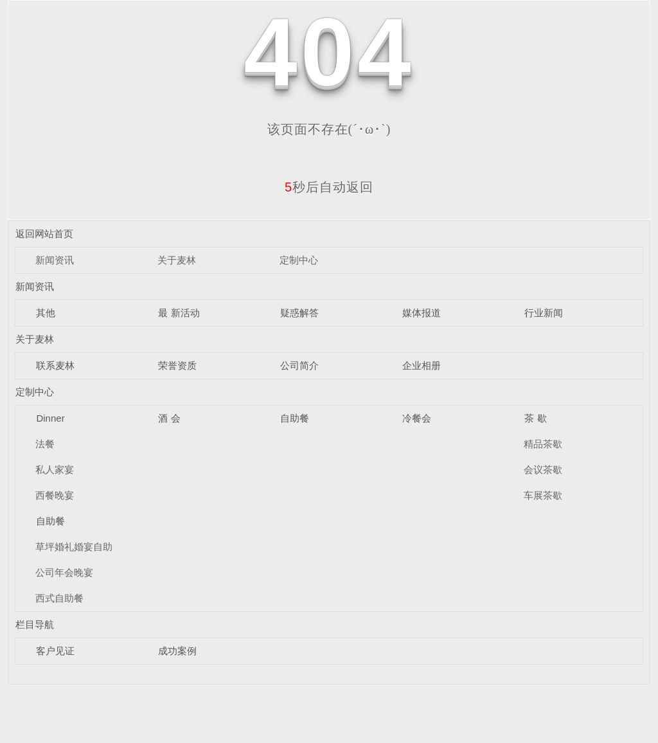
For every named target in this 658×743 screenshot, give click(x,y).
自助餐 (294, 418)
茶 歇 (535, 418)
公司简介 (299, 365)
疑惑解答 (299, 312)
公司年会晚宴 (64, 572)
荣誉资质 (177, 365)
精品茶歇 (543, 443)
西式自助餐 (59, 598)
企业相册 (421, 365)
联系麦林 (55, 365)
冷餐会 (416, 418)
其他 (45, 312)
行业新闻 (543, 312)
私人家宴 (54, 469)
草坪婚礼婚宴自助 (73, 546)
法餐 (45, 443)
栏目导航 (34, 624)
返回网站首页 (44, 233)
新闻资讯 (54, 260)
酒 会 (169, 418)
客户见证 (55, 650)
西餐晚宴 (54, 495)
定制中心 (299, 260)
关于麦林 (176, 260)
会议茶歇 (543, 469)
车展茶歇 (543, 495)
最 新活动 (178, 312)
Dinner (50, 418)
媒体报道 (421, 312)
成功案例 (177, 650)
